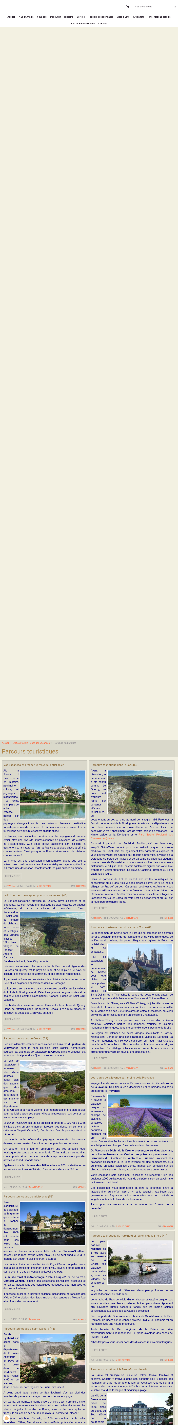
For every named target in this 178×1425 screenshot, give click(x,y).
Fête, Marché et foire (68, 30)
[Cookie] (7, 1418)
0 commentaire (44, 900)
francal (11, 900)
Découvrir (67, 19)
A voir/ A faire (34, 19)
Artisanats (158, 19)
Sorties (95, 19)
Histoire (82, 19)
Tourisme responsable (116, 19)
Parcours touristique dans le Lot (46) (123, 774)
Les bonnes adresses (96, 30)
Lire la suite (12, 891)
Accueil (18, 19)
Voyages (52, 19)
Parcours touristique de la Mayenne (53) (39, 1217)
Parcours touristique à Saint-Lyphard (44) (40, 1349)
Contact (117, 30)
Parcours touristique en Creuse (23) (35, 1059)
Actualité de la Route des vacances (31, 752)
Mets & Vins (140, 19)
